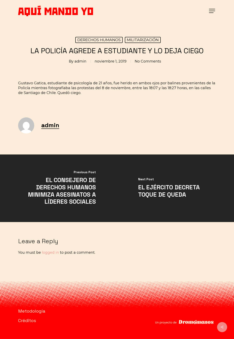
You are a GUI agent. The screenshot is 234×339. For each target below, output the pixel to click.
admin (80, 61)
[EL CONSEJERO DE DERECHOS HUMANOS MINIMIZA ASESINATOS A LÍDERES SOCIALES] (58, 188)
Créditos (27, 320)
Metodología (31, 311)
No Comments (148, 61)
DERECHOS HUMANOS (99, 40)
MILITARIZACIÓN (143, 40)
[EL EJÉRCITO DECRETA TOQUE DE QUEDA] (175, 188)
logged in (50, 252)
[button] (212, 11)
